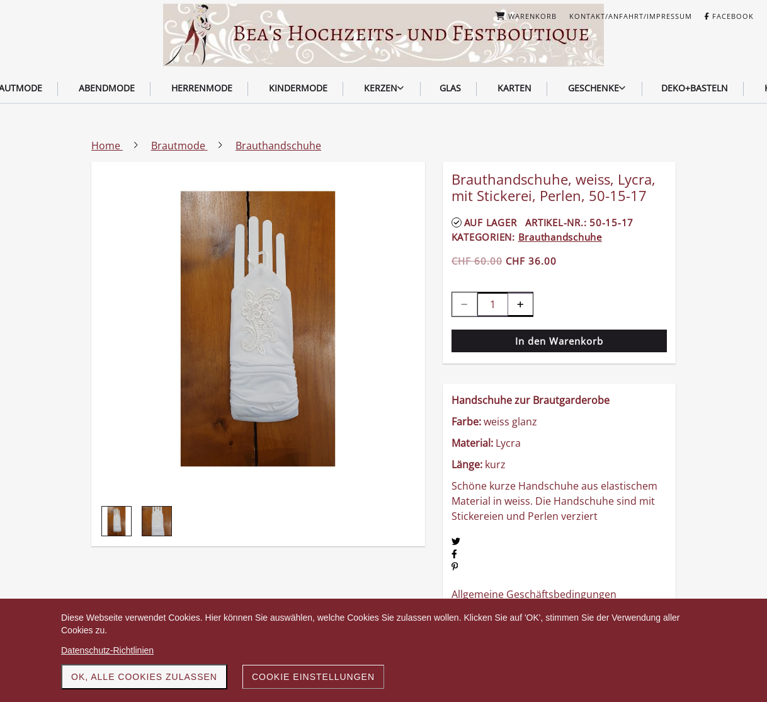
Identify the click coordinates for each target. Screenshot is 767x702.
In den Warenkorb (559, 341)
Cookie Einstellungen (313, 677)
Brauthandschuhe (560, 237)
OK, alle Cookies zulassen (144, 677)
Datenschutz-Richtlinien (107, 650)
